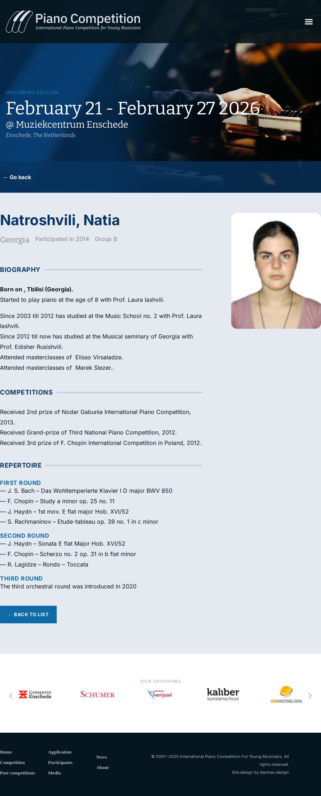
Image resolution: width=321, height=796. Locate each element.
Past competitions (17, 772)
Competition (12, 762)
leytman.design (274, 772)
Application (59, 752)
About (102, 767)
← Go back (17, 177)
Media (54, 772)
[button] (308, 21)
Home (6, 752)
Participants (60, 762)
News (101, 757)
